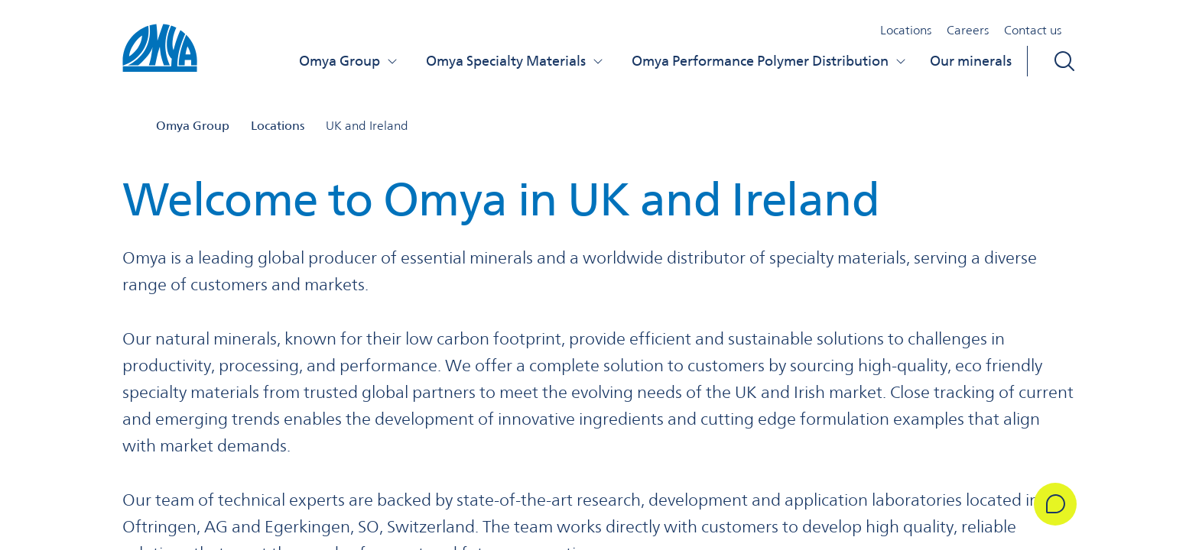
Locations (905, 30)
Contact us (1032, 30)
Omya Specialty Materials (515, 61)
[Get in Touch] (1055, 504)
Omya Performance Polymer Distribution (769, 61)
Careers (968, 30)
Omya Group (348, 61)
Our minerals (971, 61)
